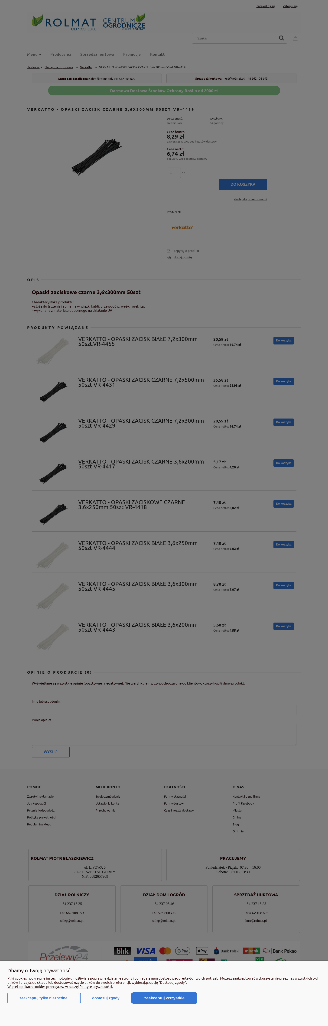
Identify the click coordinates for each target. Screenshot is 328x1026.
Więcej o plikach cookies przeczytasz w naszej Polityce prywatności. (60, 986)
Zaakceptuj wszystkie (164, 998)
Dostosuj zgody (105, 998)
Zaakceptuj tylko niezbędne (43, 998)
